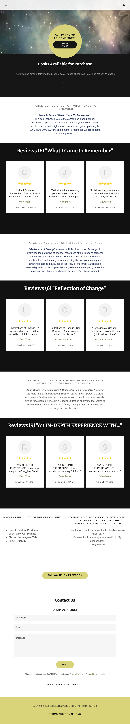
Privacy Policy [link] (75, 674)
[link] (124, 5)
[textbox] (65, 618)
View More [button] (25, 201)
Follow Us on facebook (65, 575)
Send (64, 664)
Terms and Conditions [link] (65, 714)
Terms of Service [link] (92, 674)
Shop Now (65, 44)
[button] (12, 5)
